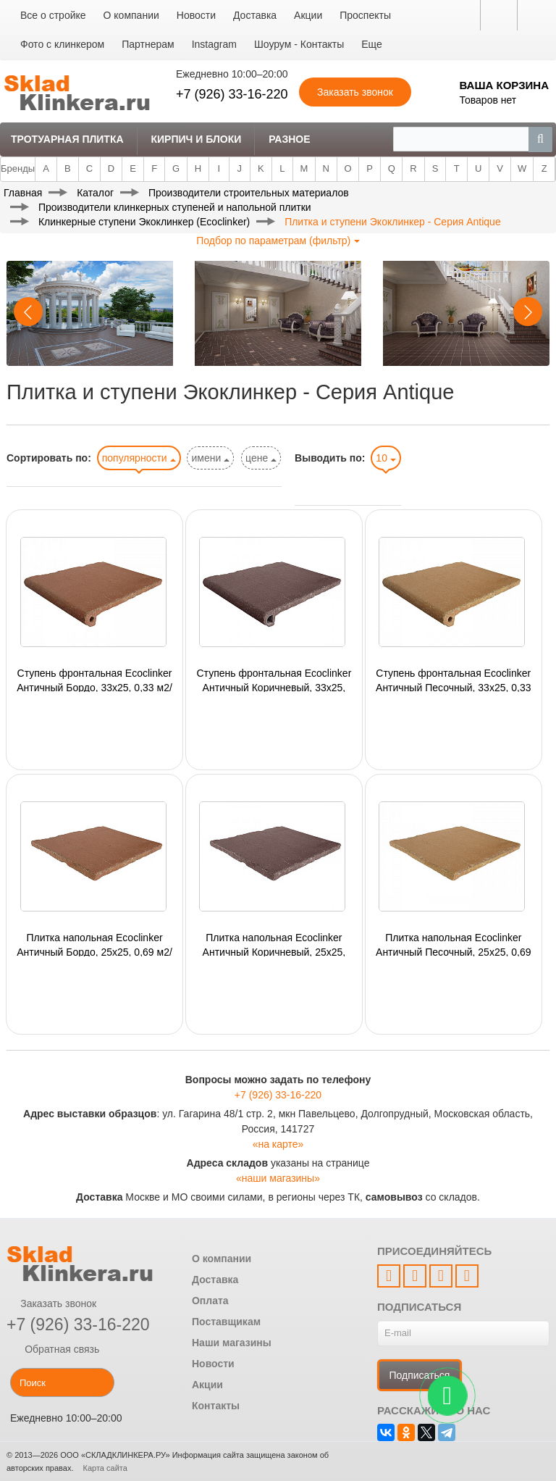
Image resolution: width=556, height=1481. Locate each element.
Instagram (214, 44)
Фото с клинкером (62, 44)
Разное (289, 139)
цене (261, 458)
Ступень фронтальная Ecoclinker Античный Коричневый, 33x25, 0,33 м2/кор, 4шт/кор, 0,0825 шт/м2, (273, 679)
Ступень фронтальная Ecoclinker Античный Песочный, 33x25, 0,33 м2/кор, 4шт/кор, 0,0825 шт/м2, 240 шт (453, 679)
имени (210, 458)
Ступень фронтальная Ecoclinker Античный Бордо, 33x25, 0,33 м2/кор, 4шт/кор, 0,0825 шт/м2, (94, 679)
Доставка (255, 15)
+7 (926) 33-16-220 (232, 94)
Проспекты (365, 15)
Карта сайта (105, 1468)
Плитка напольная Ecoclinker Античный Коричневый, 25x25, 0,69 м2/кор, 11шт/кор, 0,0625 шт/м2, (274, 944)
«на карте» (278, 1144)
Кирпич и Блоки (196, 139)
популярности (139, 458)
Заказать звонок (51, 1303)
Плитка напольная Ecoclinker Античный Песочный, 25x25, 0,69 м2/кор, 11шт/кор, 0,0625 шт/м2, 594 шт (453, 944)
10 (385, 458)
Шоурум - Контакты (299, 44)
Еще (371, 44)
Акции (308, 15)
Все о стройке (53, 15)
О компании (131, 15)
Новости (196, 15)
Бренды (18, 168)
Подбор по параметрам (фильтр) (278, 240)
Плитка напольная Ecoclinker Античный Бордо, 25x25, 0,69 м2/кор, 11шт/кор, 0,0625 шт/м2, (94, 944)
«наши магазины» (278, 1178)
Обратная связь (53, 1349)
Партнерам (148, 44)
